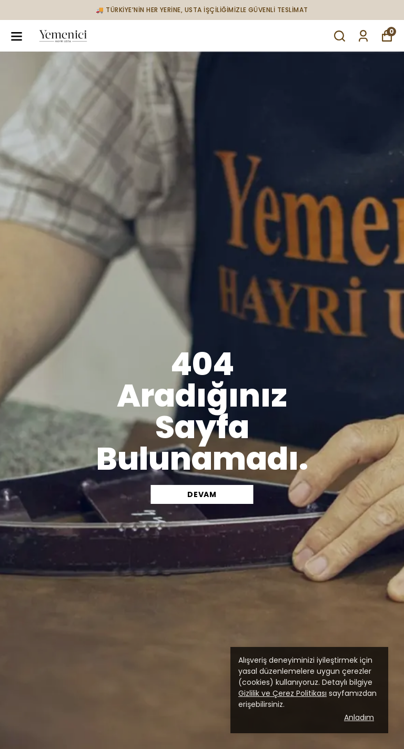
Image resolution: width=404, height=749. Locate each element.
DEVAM (202, 494)
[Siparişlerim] (363, 36)
